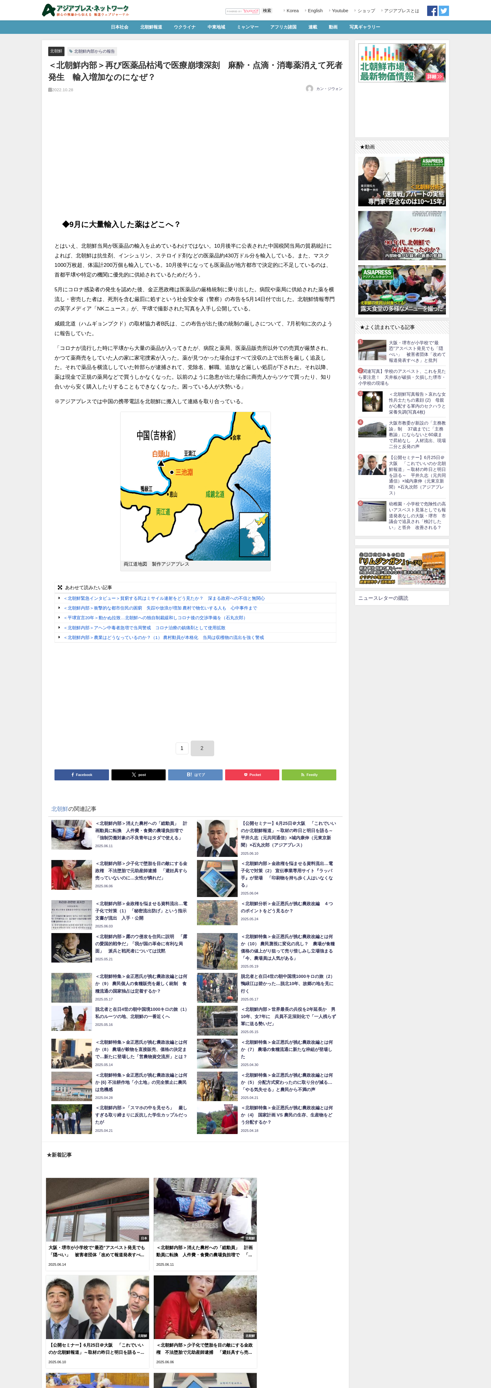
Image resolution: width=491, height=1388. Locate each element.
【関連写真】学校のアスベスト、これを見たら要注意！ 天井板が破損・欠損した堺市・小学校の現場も (402, 377)
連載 (312, 27)
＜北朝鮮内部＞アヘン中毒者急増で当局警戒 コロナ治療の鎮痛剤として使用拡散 (146, 627)
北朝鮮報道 (151, 27)
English (315, 10)
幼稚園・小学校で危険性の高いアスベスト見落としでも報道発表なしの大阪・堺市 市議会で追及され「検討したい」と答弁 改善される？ (417, 516)
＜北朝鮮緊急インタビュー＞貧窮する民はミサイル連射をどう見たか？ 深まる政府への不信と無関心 (164, 598)
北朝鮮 (56, 51)
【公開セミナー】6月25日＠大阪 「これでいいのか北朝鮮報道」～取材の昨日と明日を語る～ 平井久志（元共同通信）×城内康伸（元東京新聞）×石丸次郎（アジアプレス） (417, 475)
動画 (333, 27)
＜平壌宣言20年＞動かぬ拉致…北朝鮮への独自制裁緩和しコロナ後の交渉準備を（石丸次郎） (155, 618)
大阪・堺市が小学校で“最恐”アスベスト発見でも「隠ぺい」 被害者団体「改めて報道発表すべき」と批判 (417, 351)
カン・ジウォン (329, 89)
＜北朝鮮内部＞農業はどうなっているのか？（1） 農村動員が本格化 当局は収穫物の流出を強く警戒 (163, 638)
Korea (292, 10)
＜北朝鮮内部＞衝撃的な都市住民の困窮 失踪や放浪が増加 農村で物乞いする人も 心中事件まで (160, 608)
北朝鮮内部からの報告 (94, 51)
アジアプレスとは (401, 10)
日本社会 (119, 27)
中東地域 (216, 27)
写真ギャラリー (364, 27)
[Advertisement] (195, 161)
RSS (68, 1380)
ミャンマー (248, 27)
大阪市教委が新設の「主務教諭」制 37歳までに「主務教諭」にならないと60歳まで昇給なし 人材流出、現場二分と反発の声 (417, 435)
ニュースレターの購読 (383, 597)
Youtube (339, 10)
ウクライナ (185, 27)
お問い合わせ (88, 1380)
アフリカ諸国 (283, 27)
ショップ (365, 10)
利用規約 (52, 1380)
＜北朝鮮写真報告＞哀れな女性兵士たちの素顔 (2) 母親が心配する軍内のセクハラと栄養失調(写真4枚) (417, 403)
